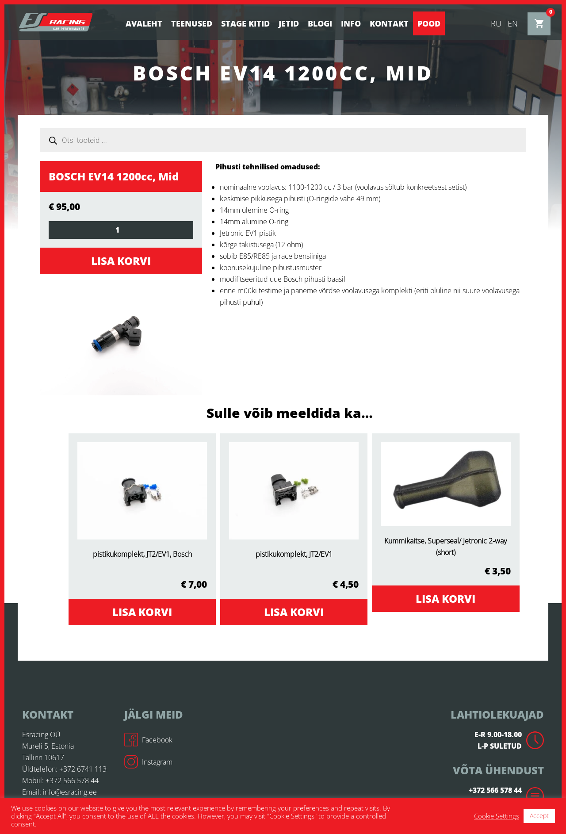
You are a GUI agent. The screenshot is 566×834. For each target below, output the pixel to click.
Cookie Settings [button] (496, 816)
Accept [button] (539, 815)
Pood (428, 23)
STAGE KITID (245, 23)
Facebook (148, 740)
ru (496, 23)
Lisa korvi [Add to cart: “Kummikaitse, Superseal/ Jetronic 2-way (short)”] (445, 598)
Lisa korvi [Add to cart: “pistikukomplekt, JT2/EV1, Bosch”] (142, 611)
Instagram (148, 762)
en (513, 23)
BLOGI (320, 23)
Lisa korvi (121, 260)
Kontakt (389, 23)
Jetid (289, 23)
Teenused (191, 23)
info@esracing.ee (70, 792)
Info (351, 23)
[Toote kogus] (121, 230)
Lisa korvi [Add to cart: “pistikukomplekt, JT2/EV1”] (294, 611)
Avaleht (144, 23)
